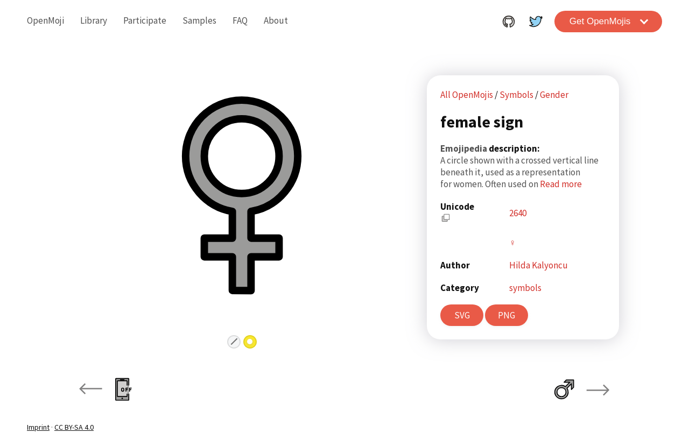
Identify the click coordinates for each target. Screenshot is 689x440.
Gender (554, 95)
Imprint (38, 427)
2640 (517, 213)
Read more (561, 184)
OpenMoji (45, 20)
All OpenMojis (466, 95)
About (276, 20)
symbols (525, 288)
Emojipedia (464, 148)
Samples (199, 20)
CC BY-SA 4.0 (74, 427)
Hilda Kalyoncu (538, 265)
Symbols (517, 95)
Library (93, 20)
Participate (144, 20)
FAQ (240, 20)
